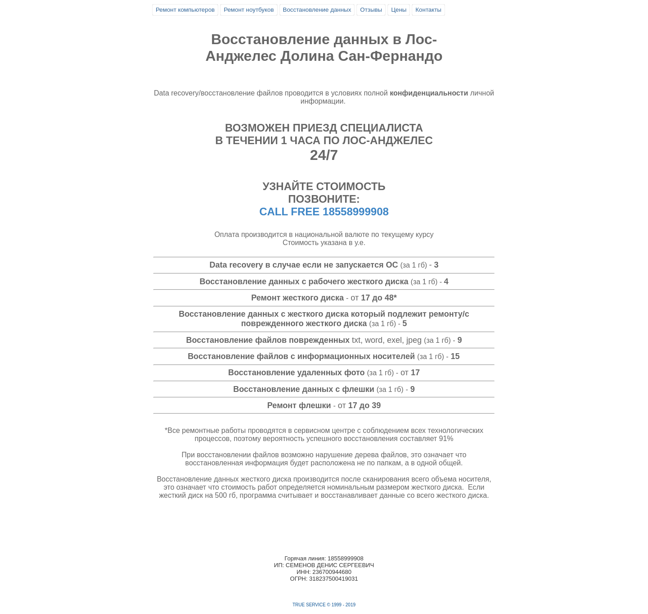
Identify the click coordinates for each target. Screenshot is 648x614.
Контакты (428, 9)
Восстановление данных (317, 9)
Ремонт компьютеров (185, 9)
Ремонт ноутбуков (249, 9)
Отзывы (371, 9)
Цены (398, 9)
